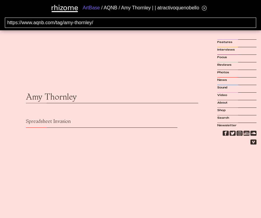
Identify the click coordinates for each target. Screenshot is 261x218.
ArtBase (91, 7)
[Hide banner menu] (204, 8)
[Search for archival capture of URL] (130, 23)
